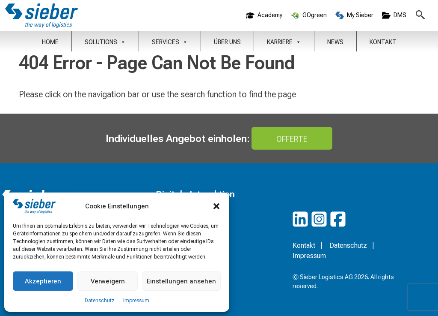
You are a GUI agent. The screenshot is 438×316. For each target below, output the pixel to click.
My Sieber (354, 15)
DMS (394, 15)
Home (50, 42)
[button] (216, 206)
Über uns (227, 42)
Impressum (136, 301)
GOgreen (309, 15)
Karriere (284, 41)
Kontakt (383, 42)
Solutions (105, 41)
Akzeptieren (43, 281)
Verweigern (108, 281)
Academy (264, 15)
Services (170, 41)
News (335, 42)
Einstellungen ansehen (181, 281)
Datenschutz (100, 301)
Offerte (292, 139)
